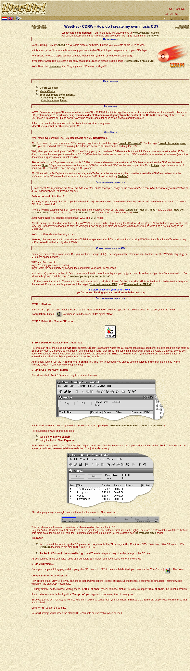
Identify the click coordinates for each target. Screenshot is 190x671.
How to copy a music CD (139, 61)
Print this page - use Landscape (39, 26)
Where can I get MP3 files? (141, 209)
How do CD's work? (130, 143)
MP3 (135, 212)
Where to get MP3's (152, 425)
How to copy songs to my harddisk (88, 276)
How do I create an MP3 (103, 284)
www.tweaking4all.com (145, 32)
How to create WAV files (124, 425)
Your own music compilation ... (57, 94)
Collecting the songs (53, 97)
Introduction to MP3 (85, 212)
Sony (45, 165)
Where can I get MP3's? (137, 284)
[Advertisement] (105, 8)
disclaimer (55, 66)
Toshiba (122, 176)
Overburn (45, 547)
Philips (155, 165)
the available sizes (145, 533)
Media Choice (47, 91)
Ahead (61, 45)
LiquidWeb (153, 35)
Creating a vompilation (54, 100)
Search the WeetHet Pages (182, 26)
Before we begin (49, 87)
